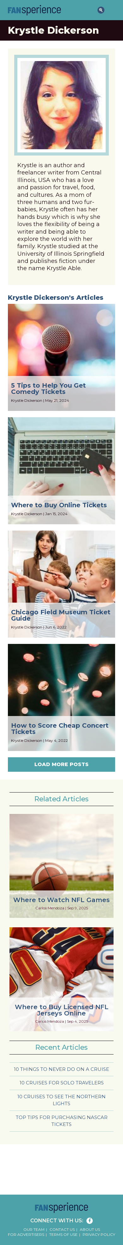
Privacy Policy (99, 1234)
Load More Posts (61, 764)
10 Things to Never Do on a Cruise (61, 1069)
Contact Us (62, 1229)
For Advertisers (26, 1234)
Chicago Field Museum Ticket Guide (60, 615)
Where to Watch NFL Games (61, 900)
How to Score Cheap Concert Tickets (59, 729)
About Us (90, 1229)
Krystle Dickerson (26, 400)
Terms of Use (63, 1234)
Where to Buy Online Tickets (59, 505)
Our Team (33, 1229)
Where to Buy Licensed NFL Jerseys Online (61, 1010)
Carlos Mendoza (49, 908)
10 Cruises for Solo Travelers (62, 1083)
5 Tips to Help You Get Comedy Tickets (48, 388)
